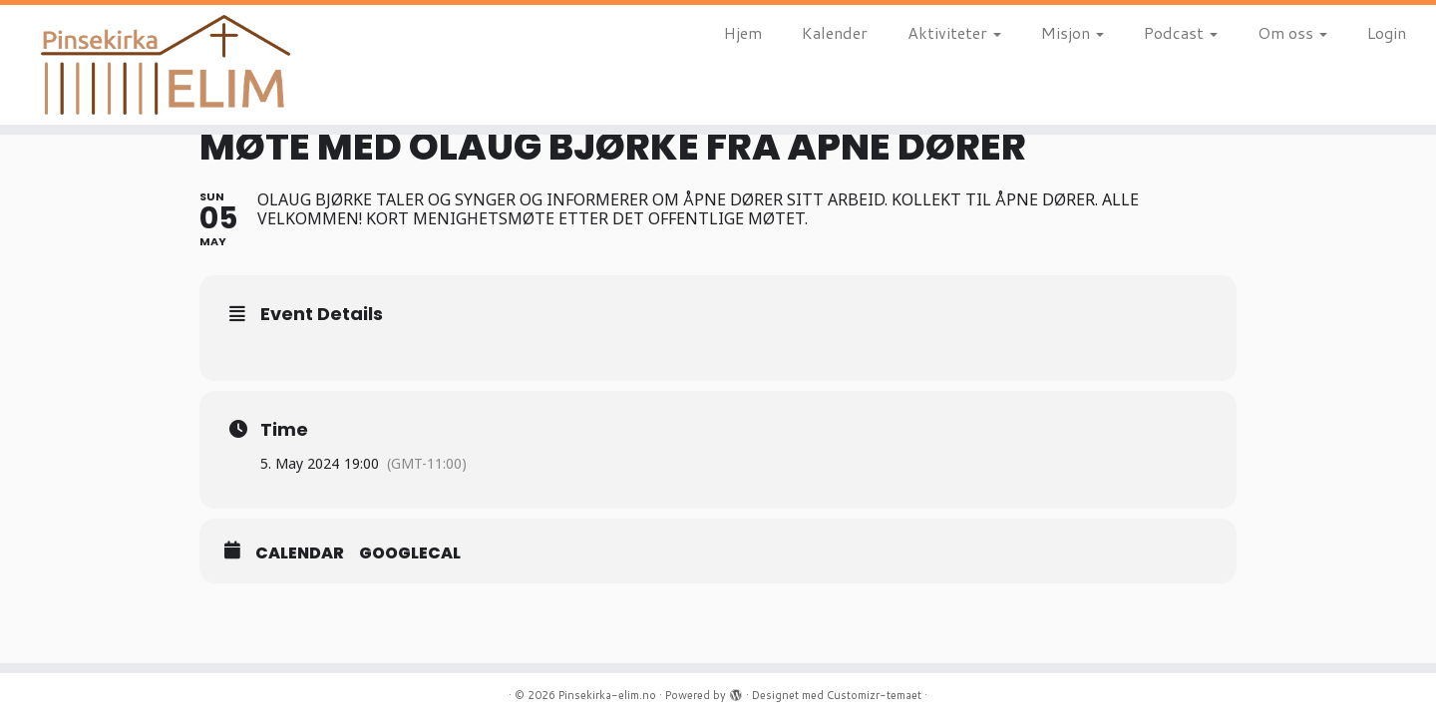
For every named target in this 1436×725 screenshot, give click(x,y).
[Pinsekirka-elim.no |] (165, 65)
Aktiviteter (954, 32)
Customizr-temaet (874, 695)
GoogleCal (410, 553)
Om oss (1292, 32)
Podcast (1181, 32)
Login (1386, 32)
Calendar (299, 553)
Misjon (1072, 32)
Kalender (835, 32)
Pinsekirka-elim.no (607, 695)
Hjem (743, 32)
